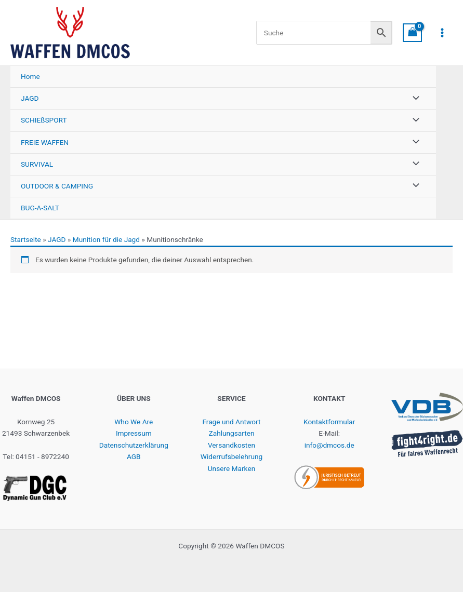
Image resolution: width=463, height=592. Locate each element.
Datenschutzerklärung (133, 445)
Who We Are (133, 422)
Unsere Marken (231, 468)
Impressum (134, 433)
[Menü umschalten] (413, 98)
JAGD (57, 239)
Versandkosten (231, 445)
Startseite (25, 239)
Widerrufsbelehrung (231, 456)
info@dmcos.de (329, 445)
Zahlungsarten (232, 433)
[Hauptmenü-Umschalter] (442, 33)
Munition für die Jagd (106, 239)
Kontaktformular (329, 422)
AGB (134, 456)
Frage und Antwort (231, 422)
